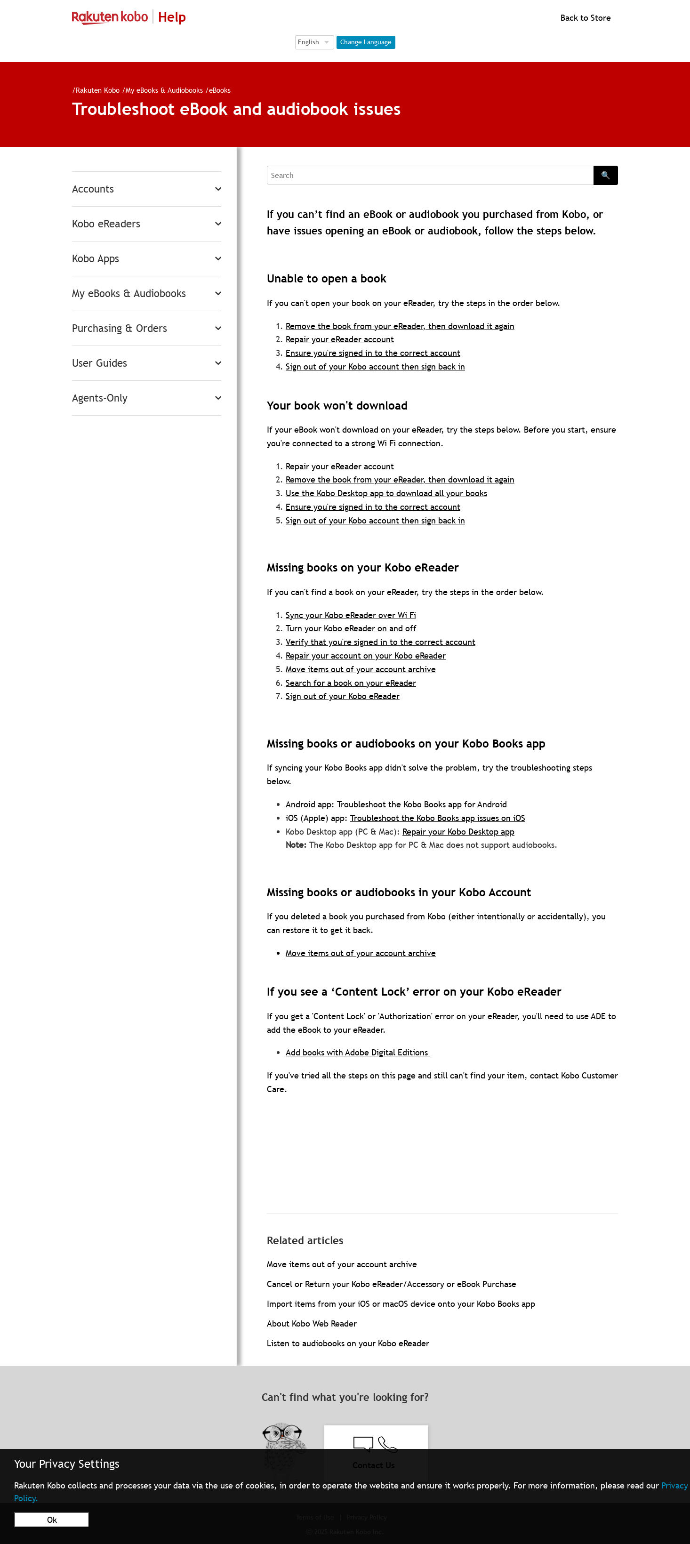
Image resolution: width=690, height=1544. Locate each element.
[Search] (430, 175)
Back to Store (584, 17)
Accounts (93, 189)
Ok (52, 1519)
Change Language (366, 42)
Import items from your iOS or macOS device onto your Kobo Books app (401, 1303)
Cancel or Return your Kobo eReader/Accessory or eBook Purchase (391, 1284)
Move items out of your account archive (361, 669)
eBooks (220, 90)
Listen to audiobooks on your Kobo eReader (348, 1343)
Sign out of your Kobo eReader (343, 696)
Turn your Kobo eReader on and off (351, 628)
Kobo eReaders (106, 223)
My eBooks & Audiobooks (164, 90)
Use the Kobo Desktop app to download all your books (386, 493)
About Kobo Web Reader (312, 1323)
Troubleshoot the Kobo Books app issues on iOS (437, 817)
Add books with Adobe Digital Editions (358, 1052)
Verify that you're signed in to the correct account (380, 641)
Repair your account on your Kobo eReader (366, 655)
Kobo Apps (95, 258)
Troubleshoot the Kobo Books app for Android (422, 804)
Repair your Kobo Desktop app (458, 831)
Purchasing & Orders (119, 328)
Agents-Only (100, 398)
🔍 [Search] (605, 175)
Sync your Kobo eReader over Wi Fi (351, 615)
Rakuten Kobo (98, 90)
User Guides (99, 363)
